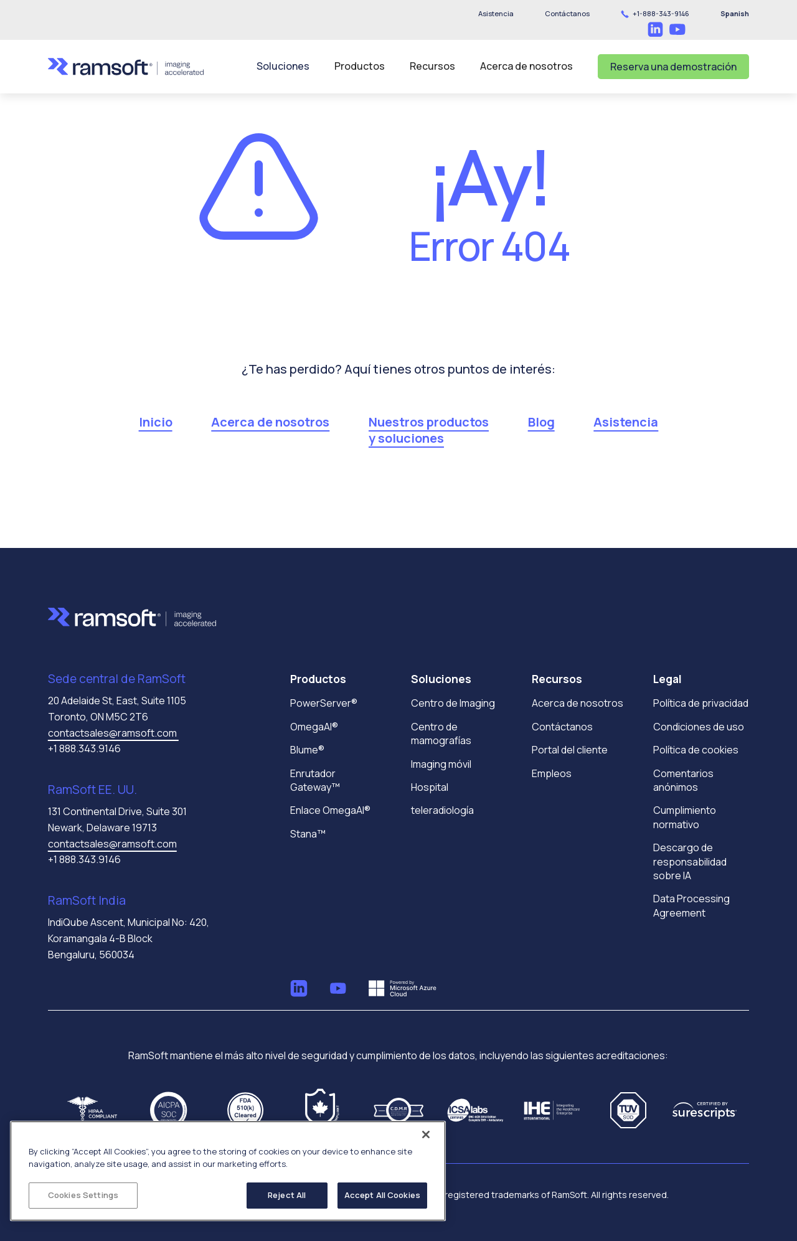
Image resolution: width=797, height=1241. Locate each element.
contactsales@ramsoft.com (113, 733)
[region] (228, 1171)
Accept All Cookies (382, 1195)
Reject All (287, 1195)
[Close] (426, 1134)
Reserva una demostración (673, 66)
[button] (567, 14)
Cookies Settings (83, 1195)
